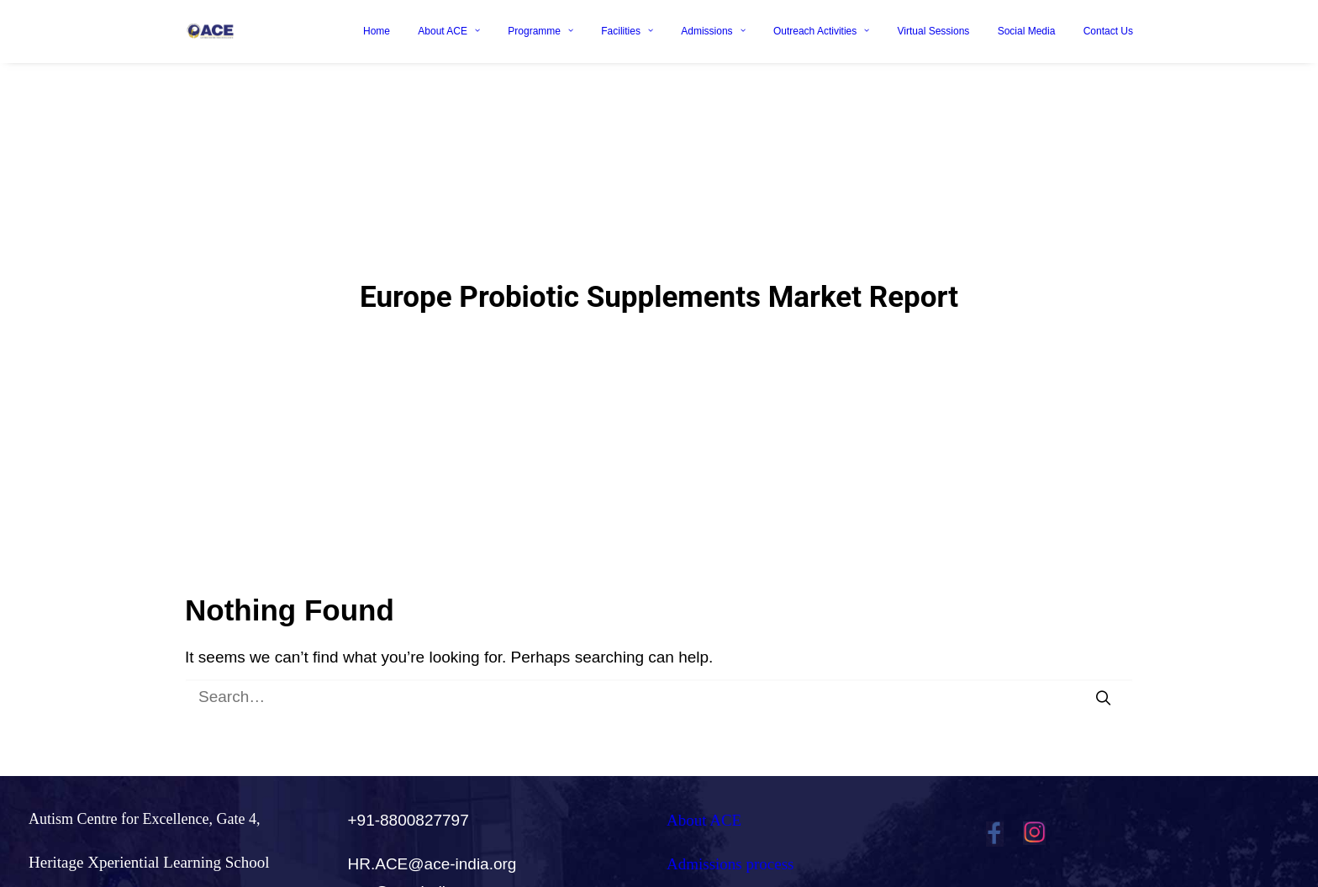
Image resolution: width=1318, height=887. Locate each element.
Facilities (627, 31)
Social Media (1027, 31)
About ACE (449, 31)
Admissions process (730, 828)
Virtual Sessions (934, 31)
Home (376, 31)
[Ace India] (210, 31)
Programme (540, 31)
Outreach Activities (821, 31)
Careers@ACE (714, 870)
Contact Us (1108, 31)
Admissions (713, 31)
